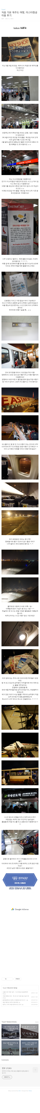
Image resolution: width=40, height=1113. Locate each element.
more (36, 1042)
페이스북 (15, 1034)
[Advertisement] (20, 45)
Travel (3, 9)
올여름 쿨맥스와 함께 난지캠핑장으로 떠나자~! (14, 1020)
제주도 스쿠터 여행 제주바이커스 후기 (12, 1024)
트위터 (24, 1034)
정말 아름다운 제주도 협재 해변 (10, 1022)
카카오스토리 (20, 1034)
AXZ (19, 1111)
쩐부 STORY (7, 1088)
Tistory (30, 1111)
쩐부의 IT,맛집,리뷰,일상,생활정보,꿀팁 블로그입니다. (15, 1092)
